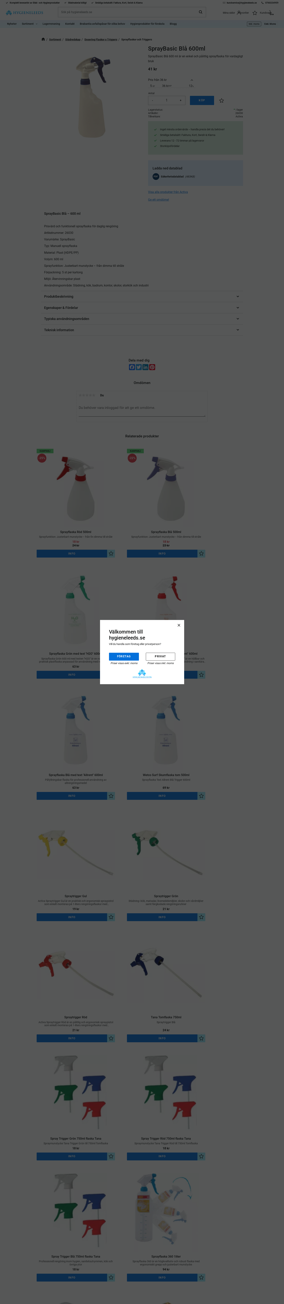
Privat (160, 656)
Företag (124, 656)
